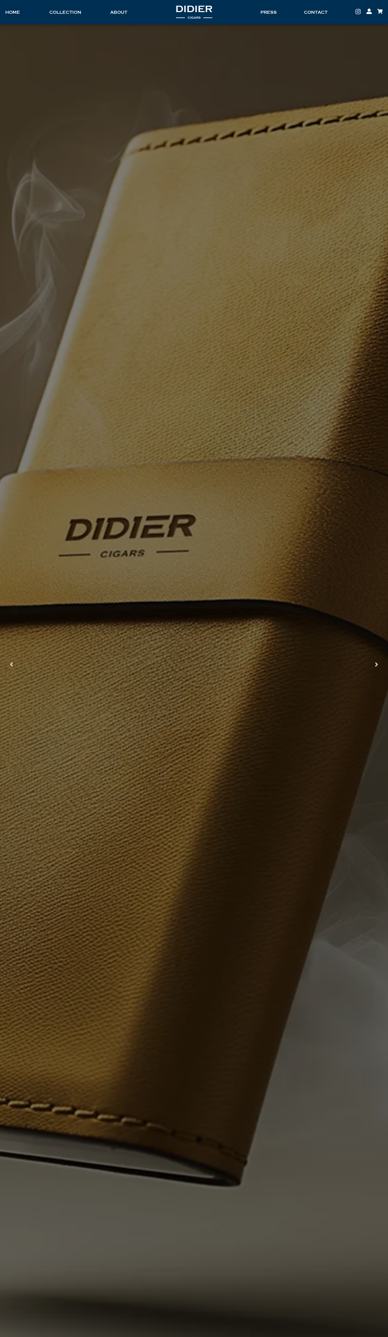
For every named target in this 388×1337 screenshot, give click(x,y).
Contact (316, 12)
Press (269, 12)
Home (12, 12)
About (118, 12)
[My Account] (369, 11)
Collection (65, 12)
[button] (11, 664)
